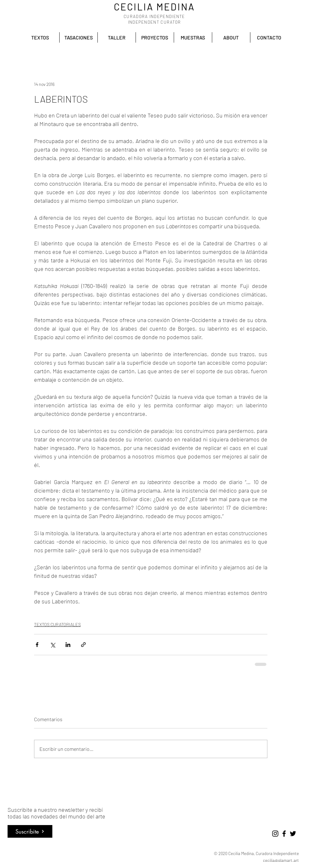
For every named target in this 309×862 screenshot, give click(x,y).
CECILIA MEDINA (154, 6)
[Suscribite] (30, 831)
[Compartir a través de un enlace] (83, 645)
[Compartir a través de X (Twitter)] (52, 645)
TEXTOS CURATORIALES (57, 624)
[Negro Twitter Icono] (293, 833)
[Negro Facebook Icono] (284, 833)
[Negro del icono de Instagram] (275, 833)
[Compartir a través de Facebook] (37, 645)
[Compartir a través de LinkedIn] (68, 645)
